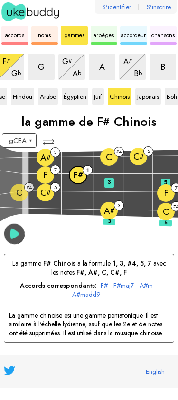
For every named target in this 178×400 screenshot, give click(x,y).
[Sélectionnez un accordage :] (19, 140)
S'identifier (117, 6)
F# (104, 285)
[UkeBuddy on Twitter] (9, 370)
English (155, 371)
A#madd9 (86, 294)
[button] (49, 142)
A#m (146, 285)
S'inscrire (159, 6)
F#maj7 (123, 285)
